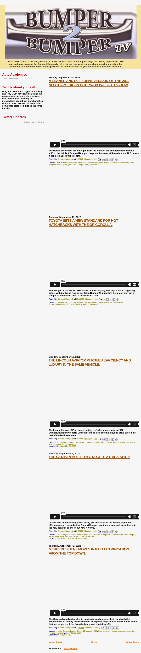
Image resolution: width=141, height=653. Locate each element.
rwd (66, 633)
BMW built (88, 535)
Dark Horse (104, 163)
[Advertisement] (74, 192)
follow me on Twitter (34, 122)
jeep (70, 165)
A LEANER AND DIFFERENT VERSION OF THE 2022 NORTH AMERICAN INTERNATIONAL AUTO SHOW (89, 83)
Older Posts (132, 642)
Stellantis (93, 165)
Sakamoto (93, 304)
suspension (60, 444)
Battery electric (69, 631)
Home (94, 642)
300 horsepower (77, 302)
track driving (54, 536)
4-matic (58, 631)
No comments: (90, 159)
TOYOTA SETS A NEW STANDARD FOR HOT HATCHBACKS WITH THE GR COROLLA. (83, 222)
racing (85, 304)
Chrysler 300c (92, 163)
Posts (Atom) (70, 648)
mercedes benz (124, 631)
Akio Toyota (104, 302)
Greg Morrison (55, 165)
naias (75, 165)
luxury (114, 631)
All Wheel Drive (116, 302)
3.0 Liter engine (62, 535)
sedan (79, 633)
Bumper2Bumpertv (69, 163)
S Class (72, 633)
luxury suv (124, 442)
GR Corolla (70, 304)
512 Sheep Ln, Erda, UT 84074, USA (72, 538)
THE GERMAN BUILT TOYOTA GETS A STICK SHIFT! (89, 457)
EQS (95, 631)
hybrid (64, 165)
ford (132, 163)
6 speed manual (91, 302)
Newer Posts (55, 642)
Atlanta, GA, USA (64, 635)
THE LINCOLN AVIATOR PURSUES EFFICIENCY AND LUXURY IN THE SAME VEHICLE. (90, 362)
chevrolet (82, 163)
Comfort (88, 442)
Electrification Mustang (119, 163)
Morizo (79, 304)
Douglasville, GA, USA (66, 446)
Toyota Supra (129, 535)
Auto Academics (10, 79)
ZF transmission (87, 536)
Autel (57, 163)
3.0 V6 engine (61, 442)
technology (70, 444)
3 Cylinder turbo (62, 302)
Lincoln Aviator (112, 442)
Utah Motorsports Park (70, 536)
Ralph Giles (83, 165)
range (61, 633)
